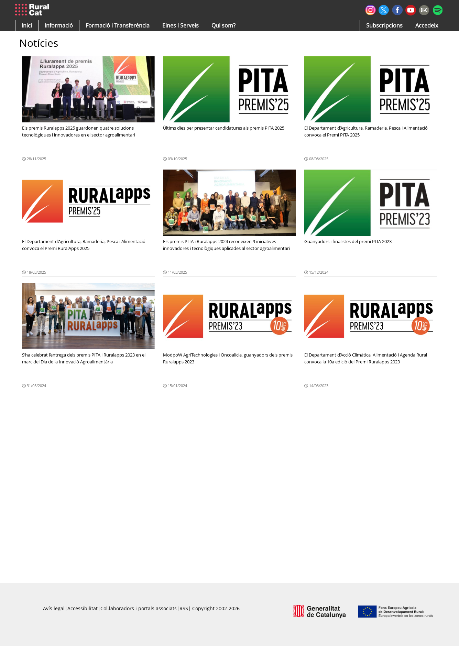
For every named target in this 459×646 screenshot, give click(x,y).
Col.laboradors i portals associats (138, 608)
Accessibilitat (82, 608)
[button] (26, 25)
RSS (183, 608)
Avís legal (54, 608)
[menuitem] (117, 25)
